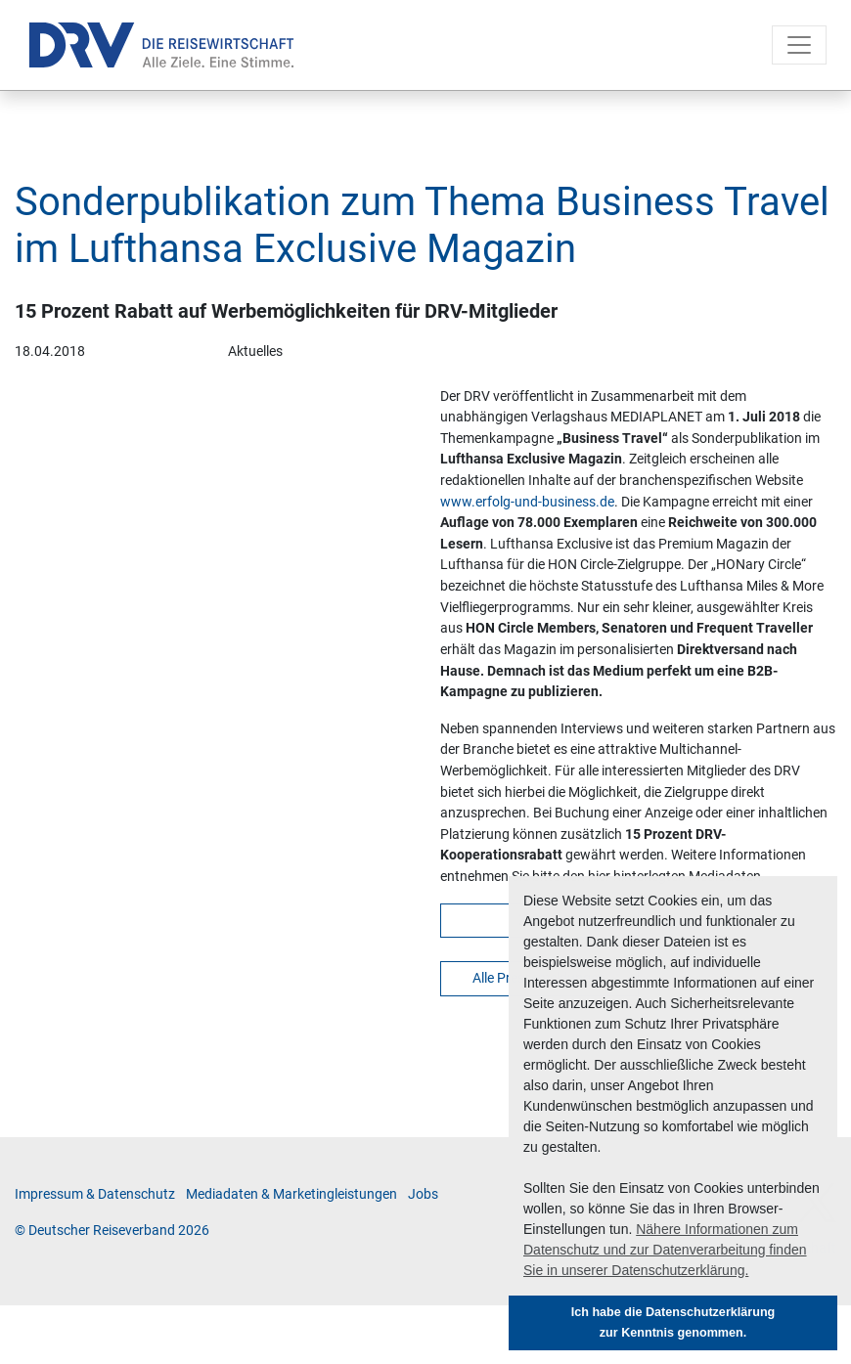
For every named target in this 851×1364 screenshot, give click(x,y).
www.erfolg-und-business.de (527, 502)
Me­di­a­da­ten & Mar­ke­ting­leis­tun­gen (291, 1194)
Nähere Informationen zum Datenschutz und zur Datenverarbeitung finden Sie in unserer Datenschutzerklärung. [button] (665, 1249)
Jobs (423, 1194)
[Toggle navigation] (799, 45)
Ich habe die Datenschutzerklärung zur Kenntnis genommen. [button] (673, 1322)
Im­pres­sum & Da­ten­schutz (95, 1194)
